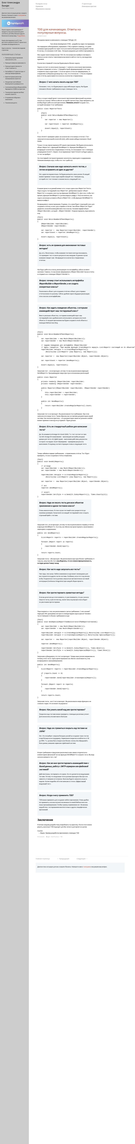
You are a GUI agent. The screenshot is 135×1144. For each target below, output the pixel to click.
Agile (48, 837)
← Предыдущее (63, 859)
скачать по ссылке (43, 100)
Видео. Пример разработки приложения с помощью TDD (59, 833)
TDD (61, 837)
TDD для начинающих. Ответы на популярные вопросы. (59, 30)
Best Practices (55, 837)
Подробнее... (21, 36)
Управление (39, 6)
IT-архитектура (87, 4)
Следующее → (82, 859)
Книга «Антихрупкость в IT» (10, 40)
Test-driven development (58, 44)
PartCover (64, 717)
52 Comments (41, 837)
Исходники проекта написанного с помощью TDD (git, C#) (56, 40)
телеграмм (86, 867)
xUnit (63, 139)
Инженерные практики (89, 6)
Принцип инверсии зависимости (15, 63)
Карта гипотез (6, 48)
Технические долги (11, 103)
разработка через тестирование (83, 44)
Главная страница (43, 859)
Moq (56, 323)
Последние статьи (41, 4)
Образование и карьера (43, 9)
